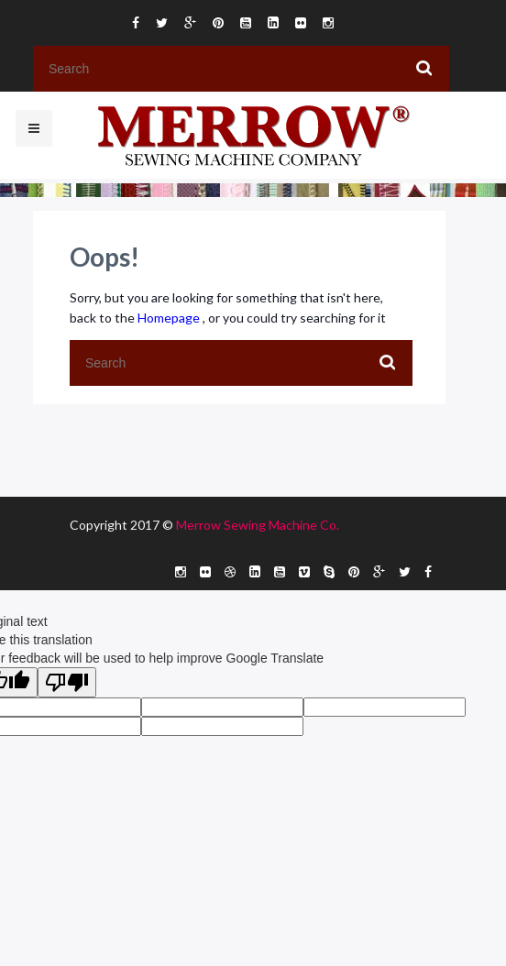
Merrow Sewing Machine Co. (257, 524)
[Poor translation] (67, 682)
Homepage (170, 317)
